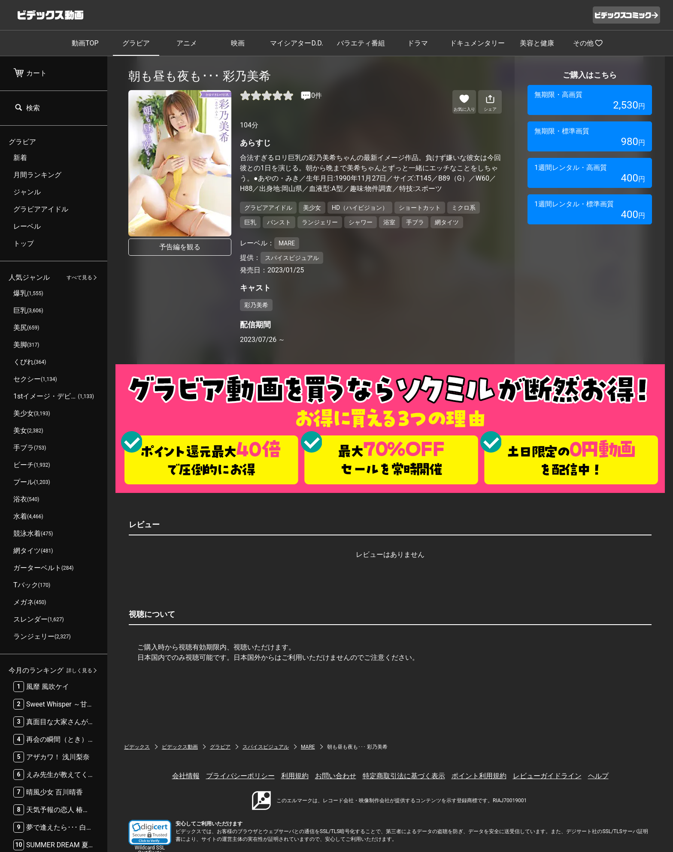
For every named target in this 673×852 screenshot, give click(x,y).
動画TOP (85, 43)
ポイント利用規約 (479, 776)
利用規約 (295, 776)
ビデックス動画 (180, 747)
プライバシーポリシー (240, 776)
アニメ (186, 43)
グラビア (136, 43)
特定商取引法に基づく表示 (404, 776)
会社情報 (186, 776)
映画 (238, 43)
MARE (308, 747)
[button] (149, 832)
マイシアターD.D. (296, 43)
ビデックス (137, 747)
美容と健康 (537, 43)
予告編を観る (179, 247)
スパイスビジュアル (266, 747)
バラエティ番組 (361, 43)
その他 (588, 43)
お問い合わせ (335, 776)
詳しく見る (79, 671)
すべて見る (79, 278)
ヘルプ (598, 776)
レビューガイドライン (547, 776)
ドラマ (417, 43)
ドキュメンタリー (477, 43)
